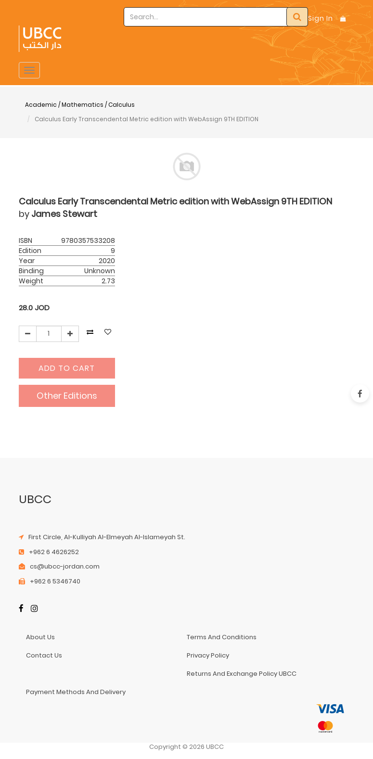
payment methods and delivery (76, 691)
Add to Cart (67, 368)
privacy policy (208, 655)
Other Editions (67, 396)
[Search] (297, 16)
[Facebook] (21, 609)
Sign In (320, 18)
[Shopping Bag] (343, 18)
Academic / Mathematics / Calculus (80, 105)
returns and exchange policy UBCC (241, 673)
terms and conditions (222, 637)
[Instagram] (34, 609)
